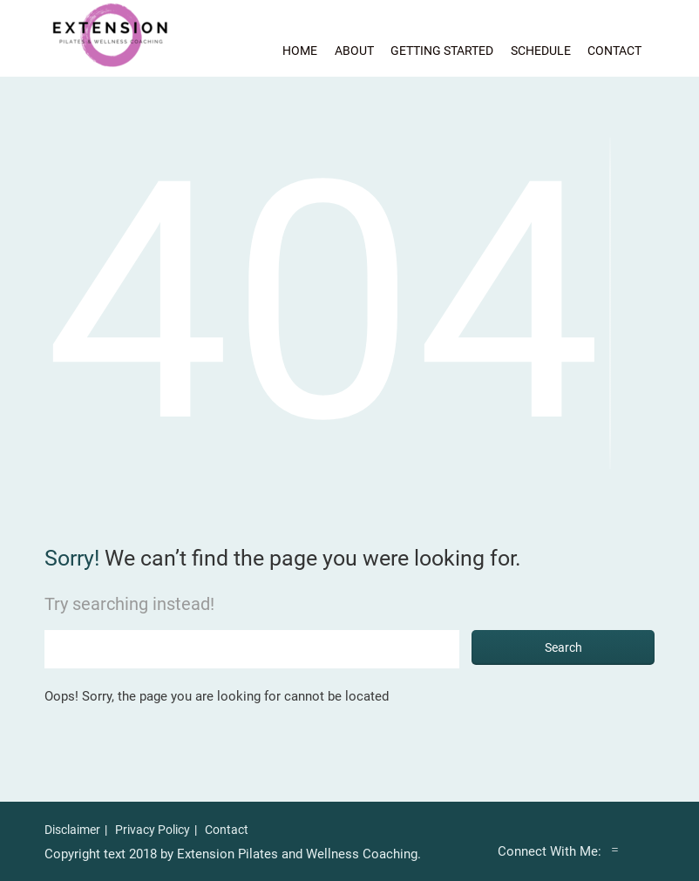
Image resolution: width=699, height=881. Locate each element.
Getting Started (441, 51)
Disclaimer (72, 830)
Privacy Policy (152, 830)
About (354, 51)
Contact (614, 51)
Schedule (541, 51)
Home (299, 51)
